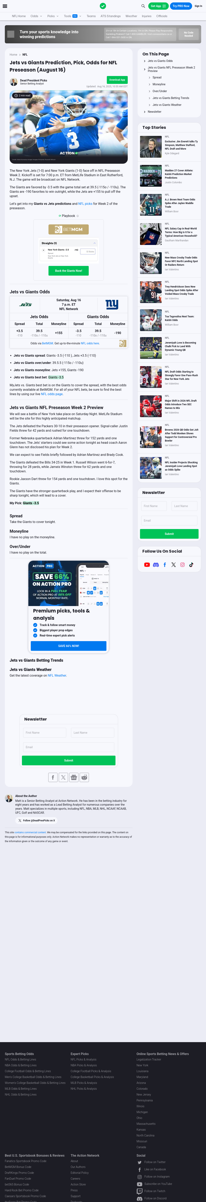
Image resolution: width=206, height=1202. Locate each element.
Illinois (140, 1106)
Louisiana (142, 1071)
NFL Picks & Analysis (83, 1059)
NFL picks (85, 204)
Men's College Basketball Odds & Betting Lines (33, 1077)
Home (13, 54)
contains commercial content (30, 832)
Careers (75, 1178)
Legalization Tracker (149, 1059)
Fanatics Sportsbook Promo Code (25, 1161)
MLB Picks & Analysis (84, 1082)
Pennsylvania (145, 1100)
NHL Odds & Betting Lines (21, 1094)
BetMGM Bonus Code (18, 1167)
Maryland (142, 1077)
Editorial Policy (80, 1172)
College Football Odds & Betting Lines (28, 1071)
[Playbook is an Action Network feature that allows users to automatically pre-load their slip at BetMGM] (77, 216)
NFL (25, 54)
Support (75, 1196)
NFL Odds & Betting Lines (20, 1059)
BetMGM (47, 343)
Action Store (78, 1184)
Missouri (142, 1141)
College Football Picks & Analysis (91, 1071)
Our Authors (78, 1167)
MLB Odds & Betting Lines (21, 1088)
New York (142, 1065)
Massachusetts (146, 1123)
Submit (68, 760)
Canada (141, 1147)
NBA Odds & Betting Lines (21, 1065)
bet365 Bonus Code (17, 1184)
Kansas (141, 1129)
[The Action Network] (103, 6)
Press (74, 1190)
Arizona (141, 1082)
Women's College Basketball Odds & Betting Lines (35, 1082)
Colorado (142, 1088)
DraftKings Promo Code (19, 1172)
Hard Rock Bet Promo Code (22, 1190)
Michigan (142, 1112)
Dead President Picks (33, 80)
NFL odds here (90, 343)
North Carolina (145, 1135)
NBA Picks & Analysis (84, 1065)
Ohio (139, 1118)
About (74, 1161)
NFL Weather (57, 675)
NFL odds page (52, 394)
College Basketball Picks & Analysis (92, 1077)
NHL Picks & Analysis (84, 1088)
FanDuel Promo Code (18, 1178)
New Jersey (144, 1094)
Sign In (198, 6)
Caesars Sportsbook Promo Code (25, 1196)
